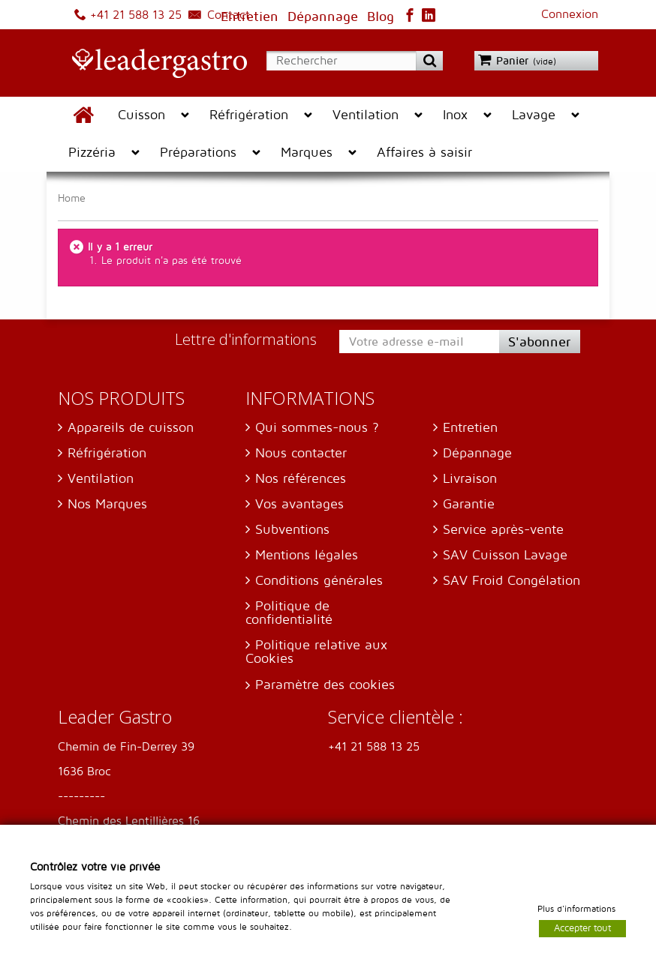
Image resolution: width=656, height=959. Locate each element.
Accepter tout (582, 927)
